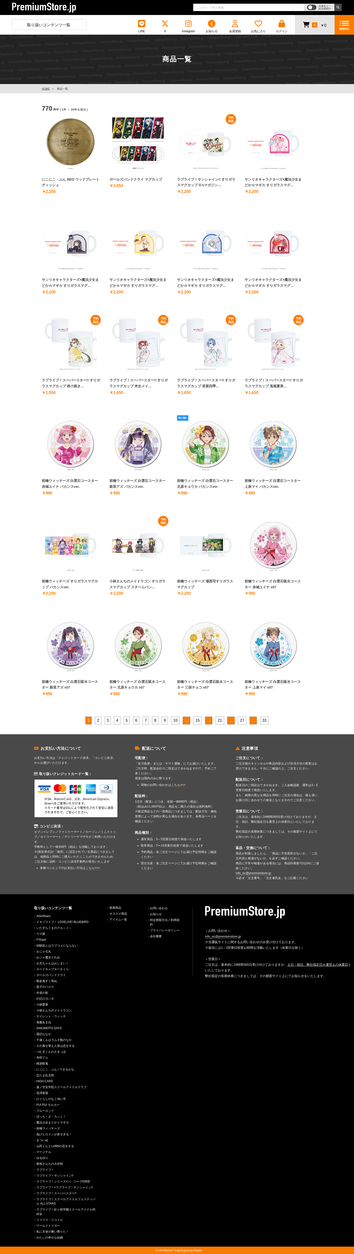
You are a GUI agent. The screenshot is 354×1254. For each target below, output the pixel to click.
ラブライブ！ (45, 1169)
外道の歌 (42, 993)
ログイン (281, 26)
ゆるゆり (42, 1158)
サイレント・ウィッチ (51, 1016)
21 (220, 720)
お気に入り (258, 26)
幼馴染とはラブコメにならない (57, 945)
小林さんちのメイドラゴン (54, 1010)
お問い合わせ (159, 908)
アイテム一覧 (118, 919)
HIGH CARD (44, 1081)
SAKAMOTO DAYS (49, 1028)
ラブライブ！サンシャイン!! (55, 1175)
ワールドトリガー (48, 1225)
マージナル (43, 1152)
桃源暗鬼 (42, 1063)
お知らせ (211, 26)
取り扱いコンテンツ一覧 (48, 25)
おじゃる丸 (43, 951)
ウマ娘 (40, 934)
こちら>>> (93, 868)
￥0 (314, 25)
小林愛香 (42, 1004)
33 (264, 720)
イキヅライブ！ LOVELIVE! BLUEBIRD (62, 922)
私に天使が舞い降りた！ (52, 1231)
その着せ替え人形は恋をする (55, 1046)
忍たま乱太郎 (45, 1075)
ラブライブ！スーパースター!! (56, 1193)
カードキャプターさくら (52, 969)
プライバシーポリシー (164, 930)
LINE (141, 26)
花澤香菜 (42, 1093)
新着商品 (115, 907)
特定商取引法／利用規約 (164, 922)
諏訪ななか (43, 1034)
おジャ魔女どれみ (48, 957)
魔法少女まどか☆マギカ (52, 1122)
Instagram (188, 26)
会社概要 (156, 936)
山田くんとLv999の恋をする (55, 1146)
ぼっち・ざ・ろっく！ (51, 1116)
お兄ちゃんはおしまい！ (52, 963)
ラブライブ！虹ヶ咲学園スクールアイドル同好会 (65, 1212)
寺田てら (42, 1057)
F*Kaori (41, 939)
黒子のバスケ (45, 987)
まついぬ (42, 1140)
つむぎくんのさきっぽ (51, 1051)
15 (197, 720)
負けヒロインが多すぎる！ (54, 1134)
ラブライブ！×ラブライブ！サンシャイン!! (64, 1187)
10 (175, 720)
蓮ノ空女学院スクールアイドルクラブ (61, 1087)
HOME (46, 88)
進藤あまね (43, 1022)
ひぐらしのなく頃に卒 (51, 1099)
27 (242, 720)
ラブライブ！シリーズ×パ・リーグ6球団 (63, 1181)
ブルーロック (45, 1110)
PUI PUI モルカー (48, 1105)
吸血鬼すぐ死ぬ (46, 981)
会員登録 (235, 26)
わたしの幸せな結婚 (49, 1237)
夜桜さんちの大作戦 (49, 1164)
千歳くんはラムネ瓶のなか (54, 1040)
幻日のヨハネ (45, 998)
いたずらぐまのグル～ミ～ (54, 928)
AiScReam (43, 916)
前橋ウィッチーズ (48, 1128)
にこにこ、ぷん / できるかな (55, 1069)
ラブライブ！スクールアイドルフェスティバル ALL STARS (65, 1201)
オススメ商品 (118, 913)
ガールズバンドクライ (51, 975)
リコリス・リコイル (49, 1220)
